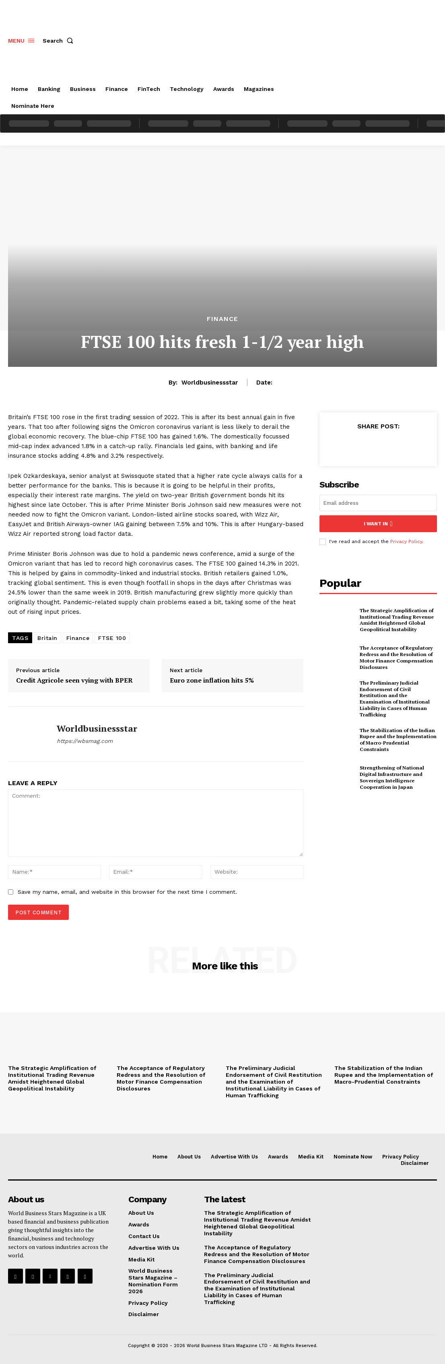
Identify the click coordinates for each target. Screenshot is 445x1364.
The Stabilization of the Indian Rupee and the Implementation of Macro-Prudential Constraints (397, 738)
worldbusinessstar (209, 382)
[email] (378, 503)
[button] (59, 40)
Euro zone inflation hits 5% (212, 680)
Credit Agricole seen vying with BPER (74, 680)
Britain (47, 638)
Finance (222, 319)
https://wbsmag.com (85, 741)
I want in (378, 523)
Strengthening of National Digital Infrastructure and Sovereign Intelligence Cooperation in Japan (391, 776)
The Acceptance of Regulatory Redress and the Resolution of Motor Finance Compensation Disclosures (396, 657)
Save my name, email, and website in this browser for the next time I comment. (127, 892)
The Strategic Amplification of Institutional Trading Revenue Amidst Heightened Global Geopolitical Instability (396, 619)
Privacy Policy (406, 541)
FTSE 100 (112, 638)
